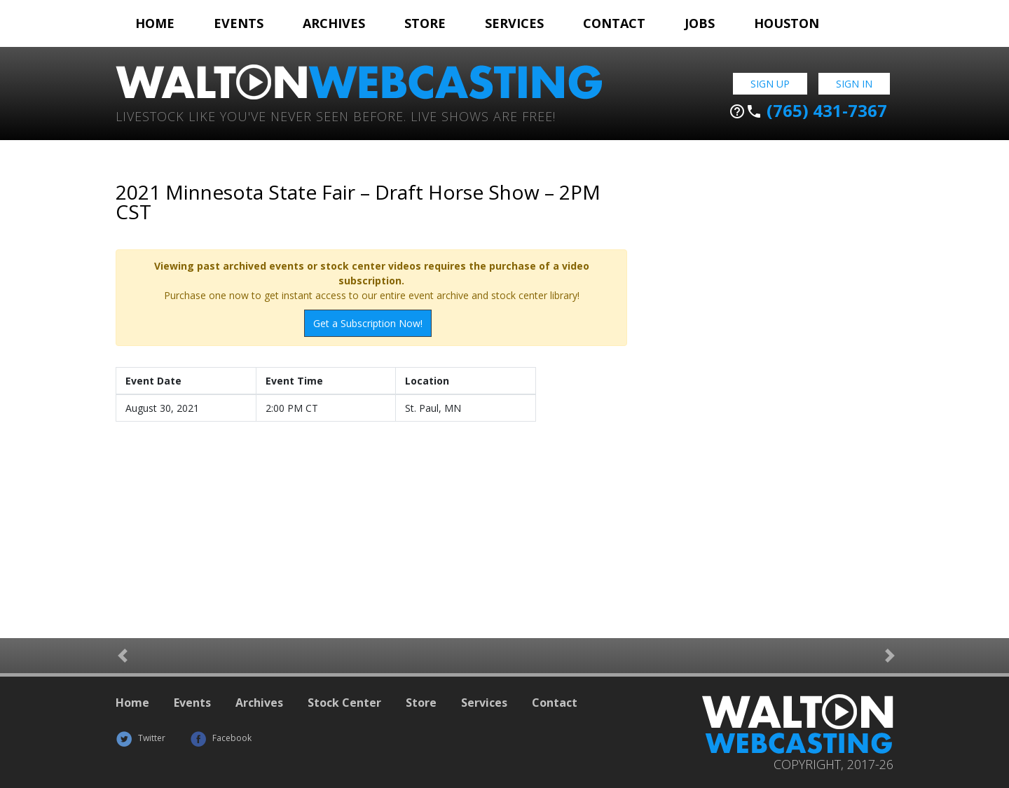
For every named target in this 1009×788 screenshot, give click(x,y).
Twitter (140, 738)
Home (154, 23)
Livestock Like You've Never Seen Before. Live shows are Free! (336, 115)
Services (514, 23)
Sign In (854, 83)
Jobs (700, 23)
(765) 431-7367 (808, 111)
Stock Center (344, 702)
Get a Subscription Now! (368, 323)
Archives (334, 23)
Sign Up (770, 83)
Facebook (221, 738)
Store (425, 23)
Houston (786, 23)
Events (238, 23)
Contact (614, 23)
